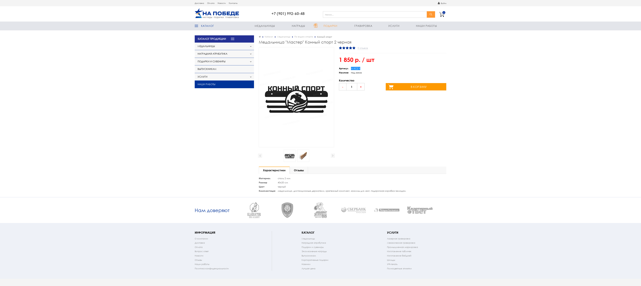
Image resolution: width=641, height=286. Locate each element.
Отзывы (198, 269)
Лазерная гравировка (398, 247)
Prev (260, 156)
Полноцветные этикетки (399, 277)
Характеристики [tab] (274, 170)
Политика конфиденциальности (212, 277)
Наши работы (426, 25)
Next (333, 156)
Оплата (210, 3)
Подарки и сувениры (211, 61)
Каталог (207, 25)
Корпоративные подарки (315, 269)
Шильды (391, 269)
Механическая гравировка (401, 251)
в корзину (419, 87)
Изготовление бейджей (399, 264)
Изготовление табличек (399, 260)
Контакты (233, 3)
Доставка (199, 3)
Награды (298, 25)
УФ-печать (392, 273)
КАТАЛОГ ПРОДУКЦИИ (212, 38)
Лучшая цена (308, 277)
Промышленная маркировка (402, 256)
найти (431, 14)
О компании (201, 247)
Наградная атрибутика (212, 53)
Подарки (330, 25)
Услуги (394, 25)
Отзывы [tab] (299, 170)
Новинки (306, 273)
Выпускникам (207, 69)
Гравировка (363, 25)
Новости (222, 3)
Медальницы (265, 25)
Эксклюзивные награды (314, 260)
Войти (442, 3)
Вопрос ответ (202, 260)
